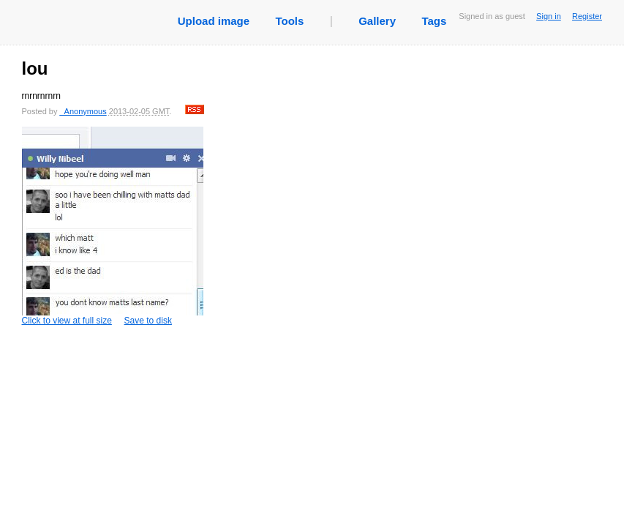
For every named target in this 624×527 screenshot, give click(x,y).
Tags (433, 21)
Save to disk (148, 320)
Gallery (377, 21)
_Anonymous (82, 111)
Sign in (548, 16)
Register (587, 16)
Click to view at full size (112, 226)
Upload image (213, 21)
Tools (289, 21)
